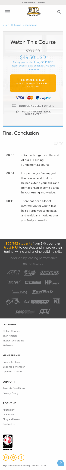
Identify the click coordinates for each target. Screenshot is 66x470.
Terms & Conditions (14, 388)
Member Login (33, 2)
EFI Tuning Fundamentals (23, 25)
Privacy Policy (10, 393)
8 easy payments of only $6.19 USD (33, 62)
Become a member (14, 366)
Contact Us (9, 424)
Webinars (8, 345)
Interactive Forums (13, 340)
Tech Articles (10, 335)
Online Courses (11, 331)
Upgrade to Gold (12, 371)
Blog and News (11, 419)
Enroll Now (33, 83)
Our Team (8, 414)
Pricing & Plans (11, 362)
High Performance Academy (34, 11)
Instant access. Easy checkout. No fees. (33, 65)
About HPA (9, 409)
